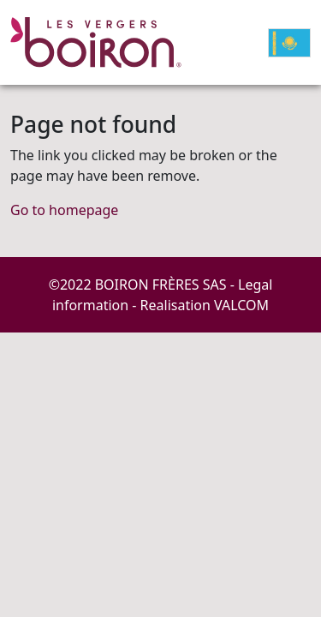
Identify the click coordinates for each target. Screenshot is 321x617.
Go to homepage (64, 210)
